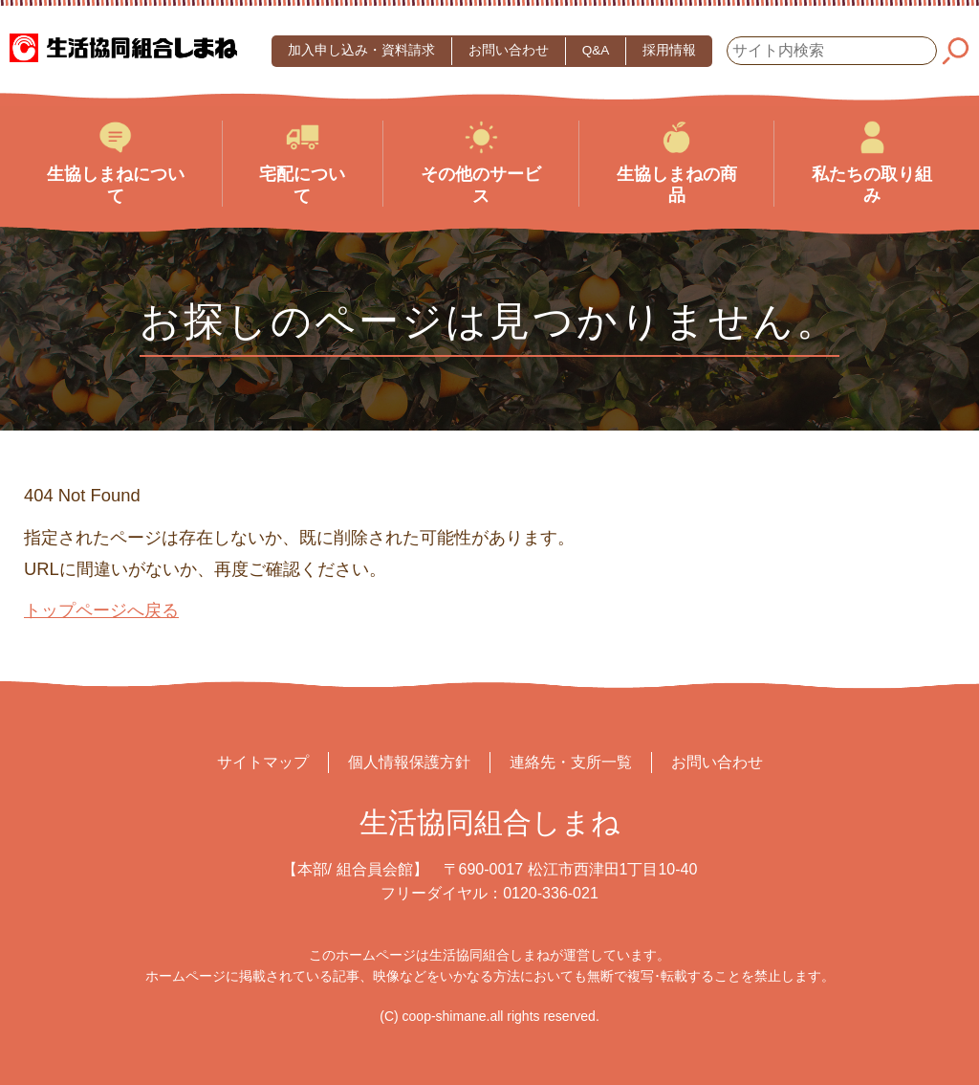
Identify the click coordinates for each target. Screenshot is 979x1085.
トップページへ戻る (101, 610)
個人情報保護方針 (409, 762)
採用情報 (669, 50)
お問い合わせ (508, 50)
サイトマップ (263, 762)
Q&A (596, 50)
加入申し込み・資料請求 (361, 50)
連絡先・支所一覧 (571, 762)
